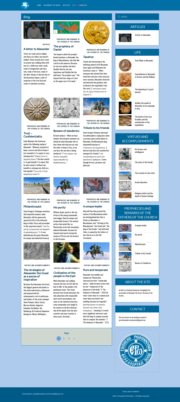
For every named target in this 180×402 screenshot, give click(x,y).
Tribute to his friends (96, 127)
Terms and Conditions (131, 391)
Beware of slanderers (66, 130)
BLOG (74, 5)
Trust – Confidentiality (33, 135)
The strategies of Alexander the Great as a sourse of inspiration (36, 274)
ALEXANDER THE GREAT (52, 5)
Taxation (88, 56)
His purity (59, 207)
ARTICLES (66, 5)
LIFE (138, 52)
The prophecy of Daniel (63, 48)
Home (39, 5)
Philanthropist (32, 206)
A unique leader (92, 206)
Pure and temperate (95, 270)
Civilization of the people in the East (64, 274)
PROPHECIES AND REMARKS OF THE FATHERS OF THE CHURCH (137, 213)
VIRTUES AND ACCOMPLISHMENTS (37, 265)
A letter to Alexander (36, 49)
